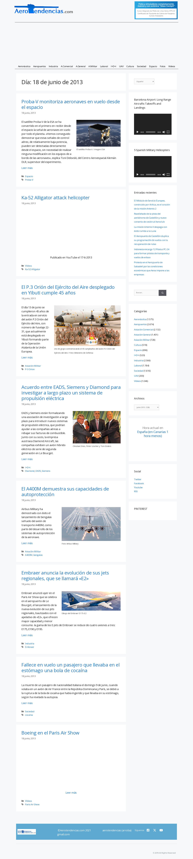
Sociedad (141, 66)
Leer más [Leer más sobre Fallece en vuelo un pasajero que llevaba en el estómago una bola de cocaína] (27, 703)
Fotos (162, 66)
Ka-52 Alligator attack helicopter (55, 197)
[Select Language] (144, 81)
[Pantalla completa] (168, 132)
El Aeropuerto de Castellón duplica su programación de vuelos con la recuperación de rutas (151, 240)
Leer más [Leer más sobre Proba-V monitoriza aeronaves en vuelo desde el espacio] (27, 168)
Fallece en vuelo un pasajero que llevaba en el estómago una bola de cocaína (70, 667)
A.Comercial (67, 66)
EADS (38, 470)
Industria (53, 66)
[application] (153, 124)
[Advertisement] (96, 42)
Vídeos (171, 66)
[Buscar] (162, 293)
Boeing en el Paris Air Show (50, 733)
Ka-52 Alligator (32, 269)
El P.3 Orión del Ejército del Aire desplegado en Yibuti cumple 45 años (68, 290)
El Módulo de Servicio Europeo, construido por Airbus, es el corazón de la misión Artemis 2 (152, 204)
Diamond (30, 470)
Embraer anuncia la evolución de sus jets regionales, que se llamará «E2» (65, 575)
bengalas (38, 554)
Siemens (46, 470)
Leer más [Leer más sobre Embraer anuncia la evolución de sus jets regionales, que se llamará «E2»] (27, 635)
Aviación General (142, 334)
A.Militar (92, 66)
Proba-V (29, 179)
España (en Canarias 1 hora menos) (152, 431)
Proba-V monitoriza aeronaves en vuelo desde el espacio (70, 104)
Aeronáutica (24, 66)
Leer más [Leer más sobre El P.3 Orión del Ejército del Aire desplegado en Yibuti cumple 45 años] (27, 357)
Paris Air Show (32, 804)
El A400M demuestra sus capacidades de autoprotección (65, 491)
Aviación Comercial (143, 329)
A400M (28, 554)
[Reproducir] (137, 132)
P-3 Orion (30, 369)
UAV (121, 66)
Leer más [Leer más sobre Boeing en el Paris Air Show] (71, 792)
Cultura (130, 66)
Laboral (104, 66)
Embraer (29, 646)
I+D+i (113, 66)
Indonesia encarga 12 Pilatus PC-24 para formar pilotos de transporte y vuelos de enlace (152, 253)
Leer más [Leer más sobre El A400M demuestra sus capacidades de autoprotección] (27, 543)
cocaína (29, 714)
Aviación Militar (33, 365)
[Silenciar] (163, 132)
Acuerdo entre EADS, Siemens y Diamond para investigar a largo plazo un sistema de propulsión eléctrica (71, 392)
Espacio (153, 66)
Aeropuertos (39, 66)
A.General (81, 66)
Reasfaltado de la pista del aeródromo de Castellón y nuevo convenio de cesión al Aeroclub (150, 217)
